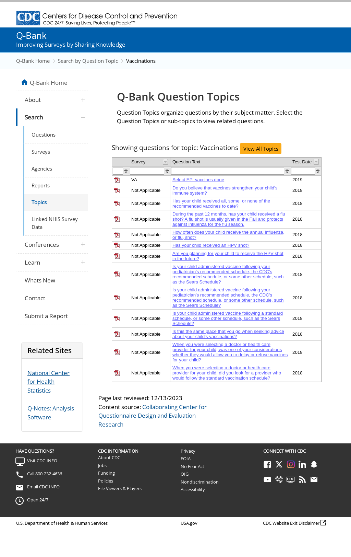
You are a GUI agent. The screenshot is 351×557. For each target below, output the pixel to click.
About (33, 100)
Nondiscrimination (200, 482)
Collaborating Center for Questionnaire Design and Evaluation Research (152, 415)
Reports (41, 185)
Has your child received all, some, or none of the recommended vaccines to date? (221, 203)
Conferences (42, 244)
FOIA (186, 458)
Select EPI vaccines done (198, 179)
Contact (35, 298)
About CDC (109, 457)
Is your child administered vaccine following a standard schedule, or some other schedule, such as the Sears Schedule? (227, 318)
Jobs (102, 465)
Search (34, 117)
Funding (106, 473)
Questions (44, 134)
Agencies (42, 168)
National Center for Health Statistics (48, 381)
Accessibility (193, 489)
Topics (39, 202)
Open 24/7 (37, 500)
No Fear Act (192, 466)
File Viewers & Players (120, 488)
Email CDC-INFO (43, 487)
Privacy (188, 451)
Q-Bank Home (33, 60)
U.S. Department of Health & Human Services (62, 523)
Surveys (41, 151)
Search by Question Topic (88, 60)
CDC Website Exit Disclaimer (291, 523)
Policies (105, 481)
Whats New (40, 280)
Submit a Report (46, 316)
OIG (185, 474)
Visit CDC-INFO (42, 460)
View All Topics (260, 148)
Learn (32, 262)
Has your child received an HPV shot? (210, 245)
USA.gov (189, 523)
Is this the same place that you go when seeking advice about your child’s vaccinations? (228, 334)
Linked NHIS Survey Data (55, 223)
